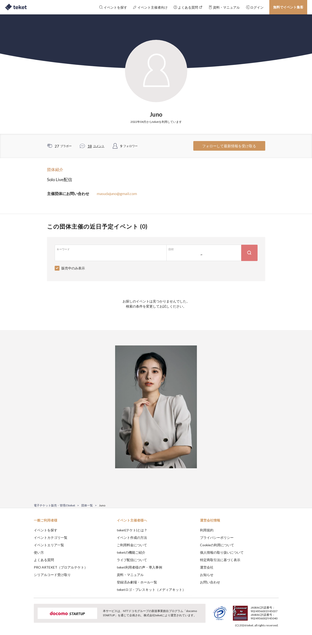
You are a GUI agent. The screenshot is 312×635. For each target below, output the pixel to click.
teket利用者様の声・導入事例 (139, 567)
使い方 (39, 552)
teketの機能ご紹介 (131, 552)
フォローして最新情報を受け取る (229, 146)
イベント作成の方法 (132, 537)
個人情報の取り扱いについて (222, 552)
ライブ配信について (132, 560)
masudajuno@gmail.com (117, 193)
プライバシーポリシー (217, 537)
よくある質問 (44, 560)
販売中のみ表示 (73, 268)
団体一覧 (87, 505)
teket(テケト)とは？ (132, 530)
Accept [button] (275, 611)
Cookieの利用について (217, 545)
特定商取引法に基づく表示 (220, 560)
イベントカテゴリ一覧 (50, 537)
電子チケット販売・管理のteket (54, 505)
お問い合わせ (210, 582)
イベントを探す (45, 530)
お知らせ (206, 575)
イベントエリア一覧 (49, 545)
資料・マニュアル (130, 575)
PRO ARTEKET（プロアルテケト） (61, 567)
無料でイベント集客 (288, 7)
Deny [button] (251, 611)
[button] (26, 617)
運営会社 (206, 567)
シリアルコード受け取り (52, 575)
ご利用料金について (132, 545)
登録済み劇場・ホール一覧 (137, 582)
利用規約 (206, 530)
